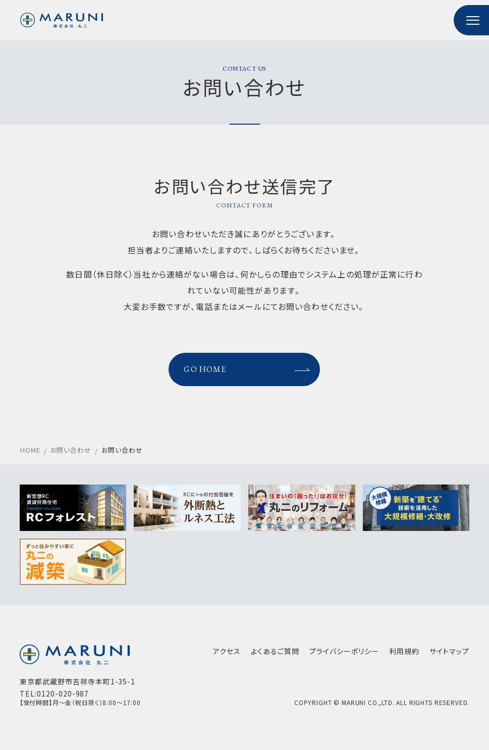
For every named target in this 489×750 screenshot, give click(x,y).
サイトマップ (449, 655)
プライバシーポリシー (343, 655)
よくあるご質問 (274, 655)
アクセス (226, 655)
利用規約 (404, 655)
